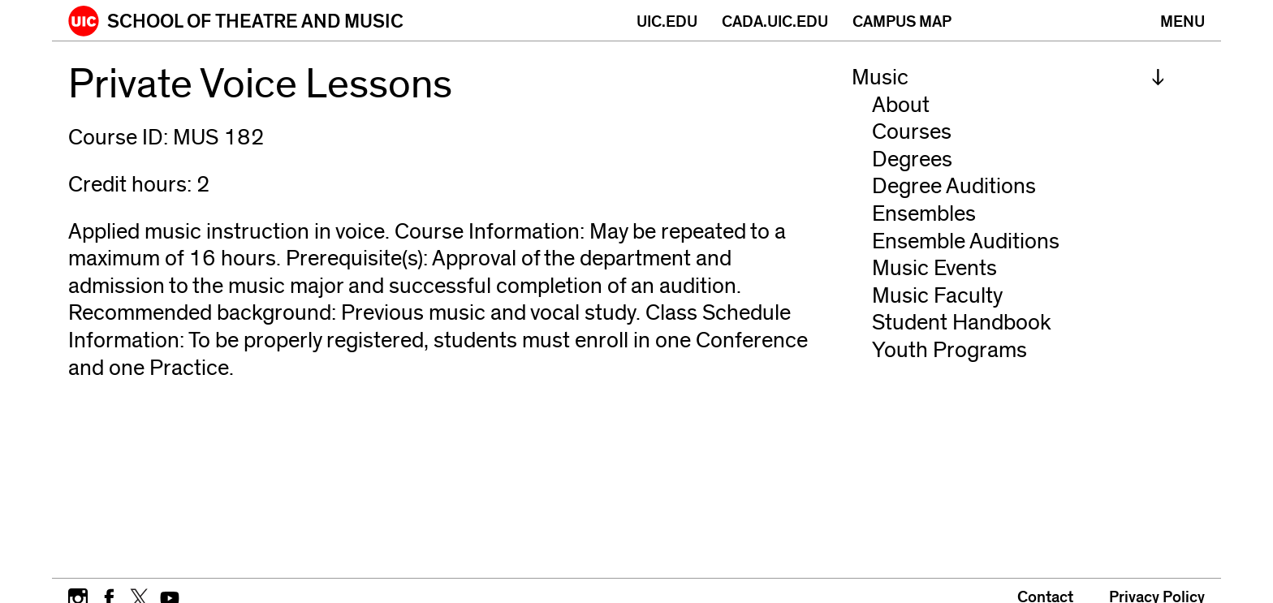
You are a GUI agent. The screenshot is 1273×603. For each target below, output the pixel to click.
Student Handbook (961, 322)
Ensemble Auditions (965, 241)
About (901, 105)
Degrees (912, 159)
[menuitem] (1008, 78)
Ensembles (924, 214)
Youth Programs (949, 350)
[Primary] (1182, 20)
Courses (912, 132)
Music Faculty (937, 296)
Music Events (934, 268)
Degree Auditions (954, 186)
